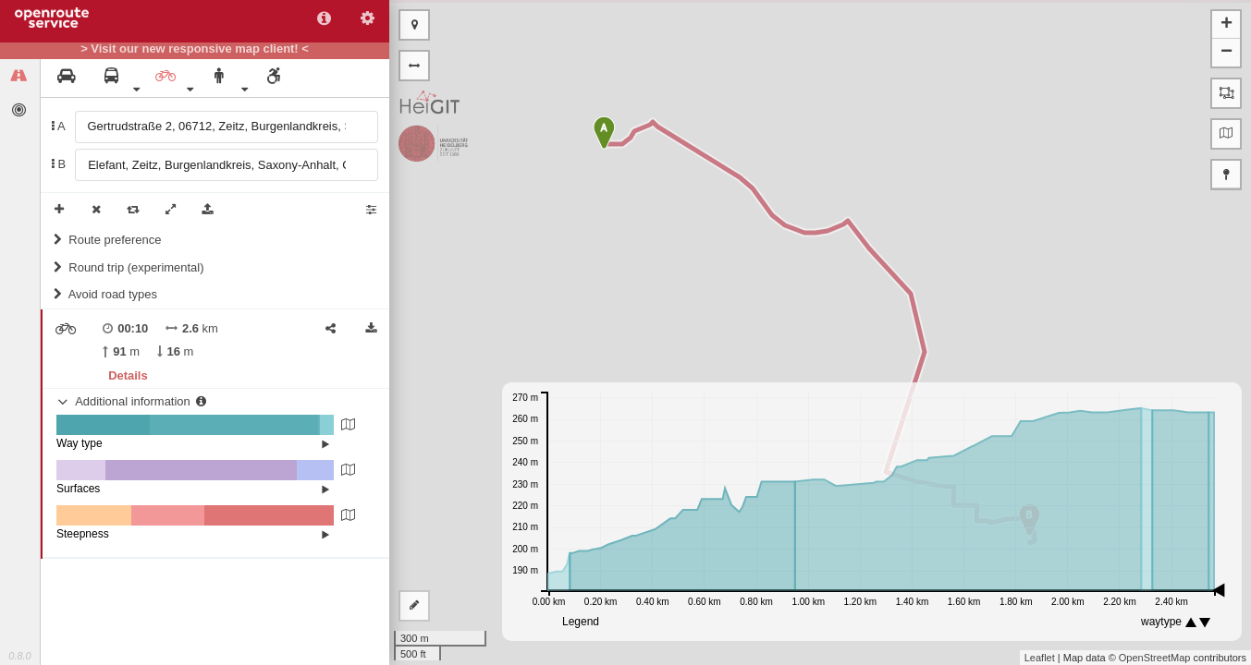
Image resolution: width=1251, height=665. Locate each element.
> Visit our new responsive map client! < (194, 48)
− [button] (1226, 52)
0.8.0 (19, 655)
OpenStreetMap (1155, 657)
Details (127, 375)
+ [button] (1226, 25)
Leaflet (1039, 657)
